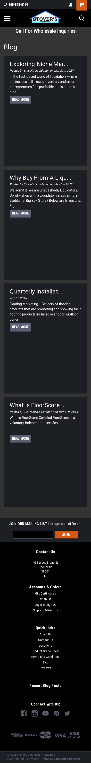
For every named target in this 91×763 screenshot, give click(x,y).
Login (38, 604)
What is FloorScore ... (38, 405)
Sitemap (49, 754)
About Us (46, 634)
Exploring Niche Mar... (39, 64)
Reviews (45, 668)
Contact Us (45, 640)
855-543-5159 (16, 5)
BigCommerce (29, 759)
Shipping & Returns (45, 610)
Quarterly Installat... (36, 291)
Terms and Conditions (45, 657)
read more (20, 99)
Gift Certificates (45, 593)
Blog (45, 662)
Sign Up (51, 604)
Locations (45, 645)
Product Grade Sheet (45, 651)
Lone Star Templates (67, 759)
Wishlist (45, 599)
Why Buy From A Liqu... (40, 177)
